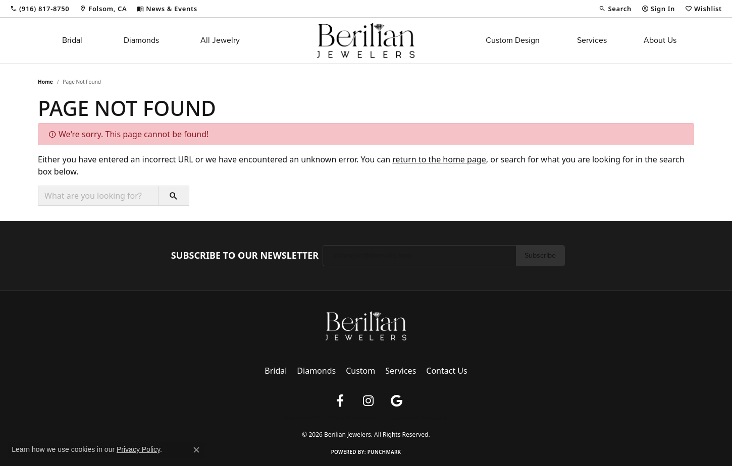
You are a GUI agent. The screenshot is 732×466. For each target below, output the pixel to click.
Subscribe (540, 255)
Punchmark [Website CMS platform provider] (384, 451)
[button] (615, 8)
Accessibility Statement (417, 417)
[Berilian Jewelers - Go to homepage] (366, 324)
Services (592, 40)
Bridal (72, 40)
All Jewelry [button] (220, 40)
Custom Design (513, 40)
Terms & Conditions (353, 417)
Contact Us (446, 370)
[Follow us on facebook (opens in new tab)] (340, 401)
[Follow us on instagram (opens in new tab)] (368, 401)
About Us (660, 40)
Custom (360, 370)
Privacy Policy (302, 417)
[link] (39, 8)
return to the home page (439, 159)
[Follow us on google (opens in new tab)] (396, 401)
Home (45, 81)
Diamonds (141, 40)
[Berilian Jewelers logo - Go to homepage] (365, 40)
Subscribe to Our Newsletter (245, 255)
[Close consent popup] (196, 450)
